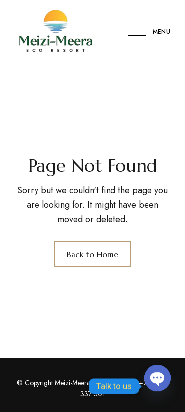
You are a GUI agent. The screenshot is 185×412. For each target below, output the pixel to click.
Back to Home (92, 254)
